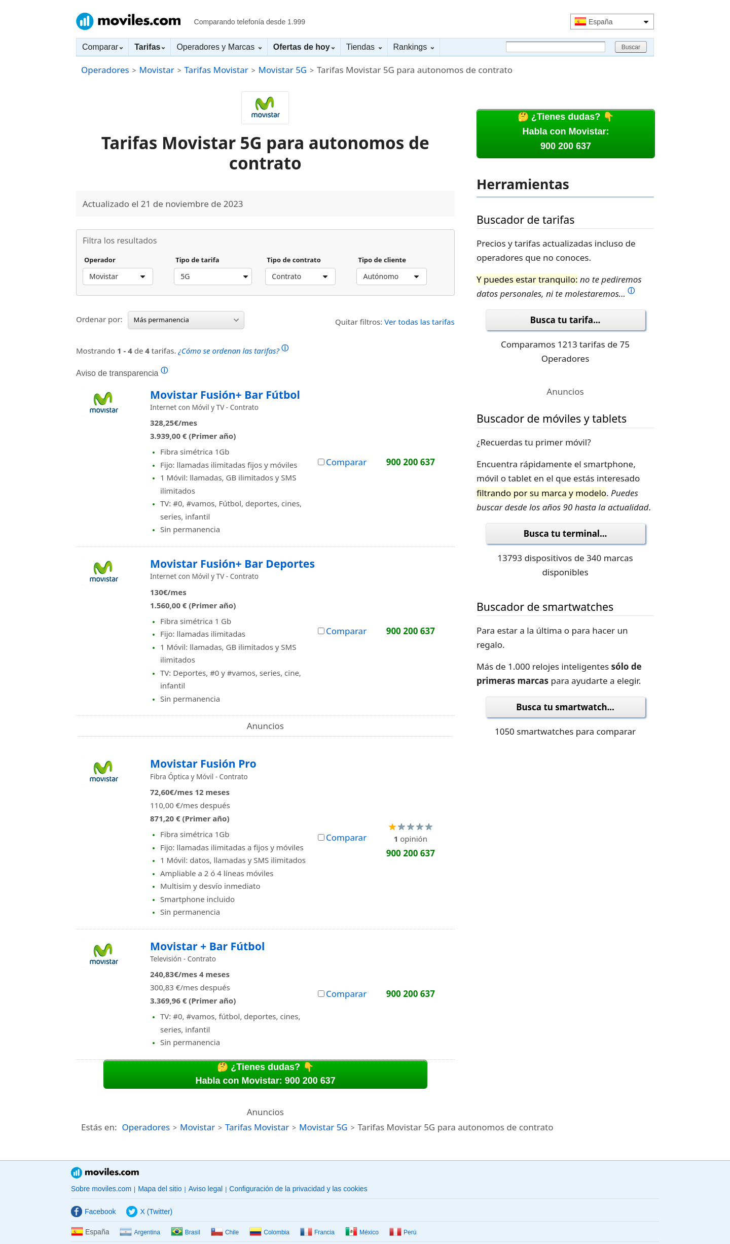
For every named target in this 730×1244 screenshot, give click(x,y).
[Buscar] (555, 47)
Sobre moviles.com (101, 1189)
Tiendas (364, 47)
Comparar (102, 47)
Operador (100, 260)
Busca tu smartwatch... (565, 707)
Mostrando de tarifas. (182, 349)
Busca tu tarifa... (565, 320)
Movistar (156, 70)
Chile (225, 1232)
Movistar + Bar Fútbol (207, 946)
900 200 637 (410, 462)
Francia (317, 1232)
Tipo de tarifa (197, 260)
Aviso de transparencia (122, 372)
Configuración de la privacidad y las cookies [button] (298, 1189)
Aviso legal (206, 1189)
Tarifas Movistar (216, 70)
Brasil (185, 1232)
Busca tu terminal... (565, 533)
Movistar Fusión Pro (203, 763)
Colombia (269, 1232)
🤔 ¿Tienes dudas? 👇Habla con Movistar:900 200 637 (566, 131)
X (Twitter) (149, 1211)
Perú (402, 1232)
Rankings (413, 47)
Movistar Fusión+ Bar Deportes (232, 563)
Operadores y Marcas (218, 47)
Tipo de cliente (382, 260)
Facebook (93, 1211)
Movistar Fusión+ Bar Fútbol (225, 394)
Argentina (140, 1232)
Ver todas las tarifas (419, 322)
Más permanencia (186, 319)
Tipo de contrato (294, 260)
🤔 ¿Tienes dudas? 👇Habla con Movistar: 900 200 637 (266, 1074)
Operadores (105, 70)
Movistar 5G (283, 70)
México (362, 1232)
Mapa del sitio (159, 1189)
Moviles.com (128, 21)
